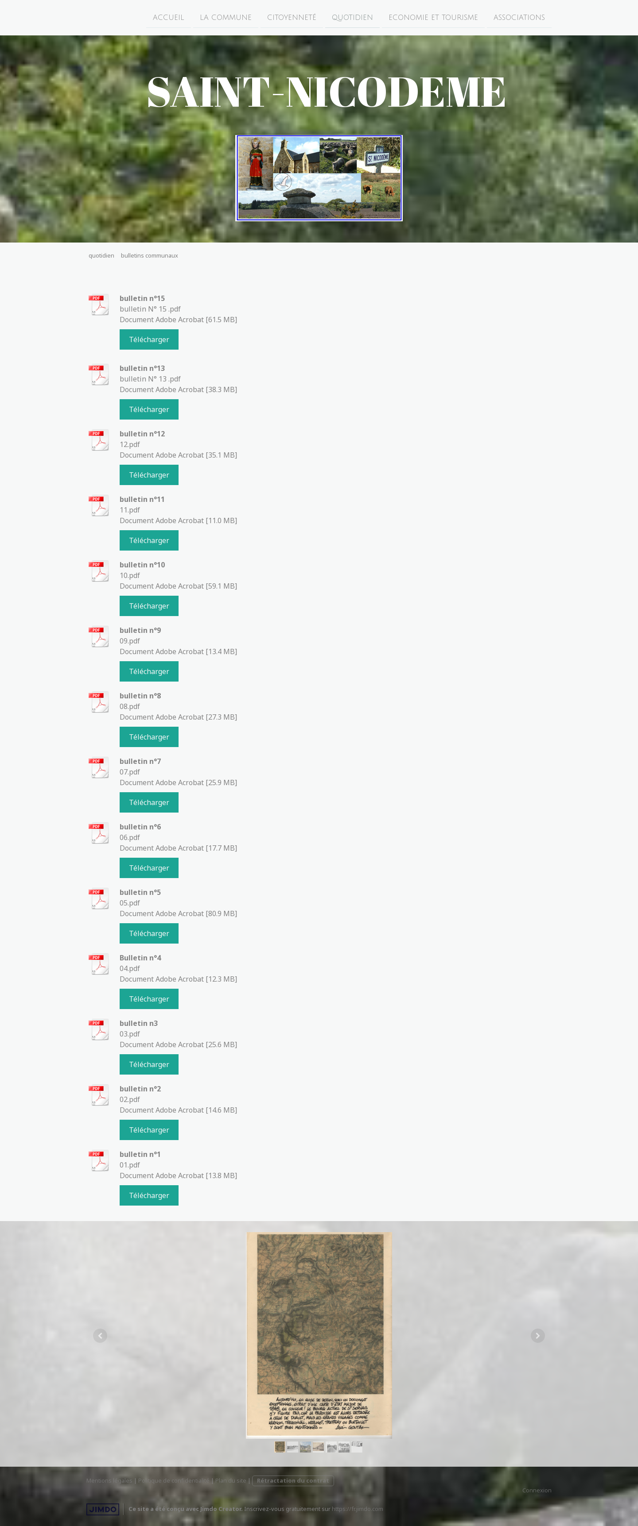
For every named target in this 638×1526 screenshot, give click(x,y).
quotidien (352, 17)
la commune (226, 17)
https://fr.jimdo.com (357, 1509)
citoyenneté (291, 17)
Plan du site (230, 1480)
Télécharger (149, 339)
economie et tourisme (433, 17)
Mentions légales (109, 1480)
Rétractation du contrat (293, 1480)
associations (519, 17)
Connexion (537, 1490)
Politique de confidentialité (174, 1480)
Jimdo (102, 1509)
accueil (168, 17)
